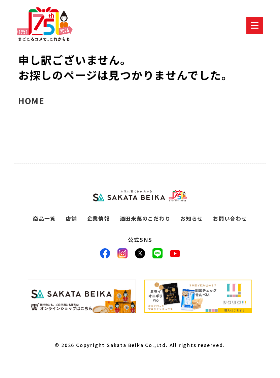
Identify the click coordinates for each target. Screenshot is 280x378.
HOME (31, 100)
